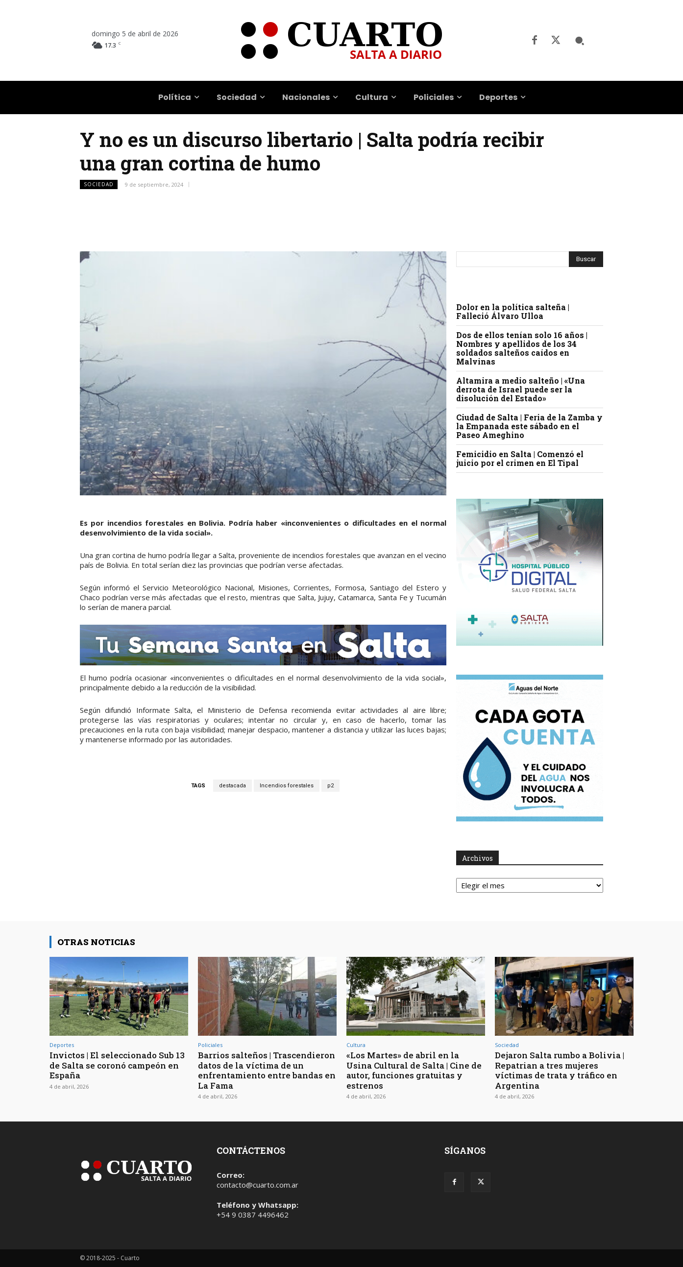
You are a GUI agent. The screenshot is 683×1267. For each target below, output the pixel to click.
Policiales (210, 1045)
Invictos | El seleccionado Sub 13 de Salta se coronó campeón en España (117, 1065)
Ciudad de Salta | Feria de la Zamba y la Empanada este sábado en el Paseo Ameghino (529, 426)
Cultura (356, 1045)
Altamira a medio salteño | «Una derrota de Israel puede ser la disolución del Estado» (520, 389)
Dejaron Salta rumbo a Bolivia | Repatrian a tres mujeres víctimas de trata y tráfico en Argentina (560, 1070)
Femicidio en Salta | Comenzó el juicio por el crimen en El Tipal (520, 458)
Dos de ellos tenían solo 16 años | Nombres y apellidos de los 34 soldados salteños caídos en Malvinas (521, 348)
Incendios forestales (287, 785)
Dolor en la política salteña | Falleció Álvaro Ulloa (512, 311)
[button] (579, 40)
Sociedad (99, 184)
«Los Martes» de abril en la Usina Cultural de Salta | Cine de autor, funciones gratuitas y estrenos (414, 1070)
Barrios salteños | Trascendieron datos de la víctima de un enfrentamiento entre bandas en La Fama (267, 1070)
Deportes (61, 1045)
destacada (232, 785)
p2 (330, 785)
